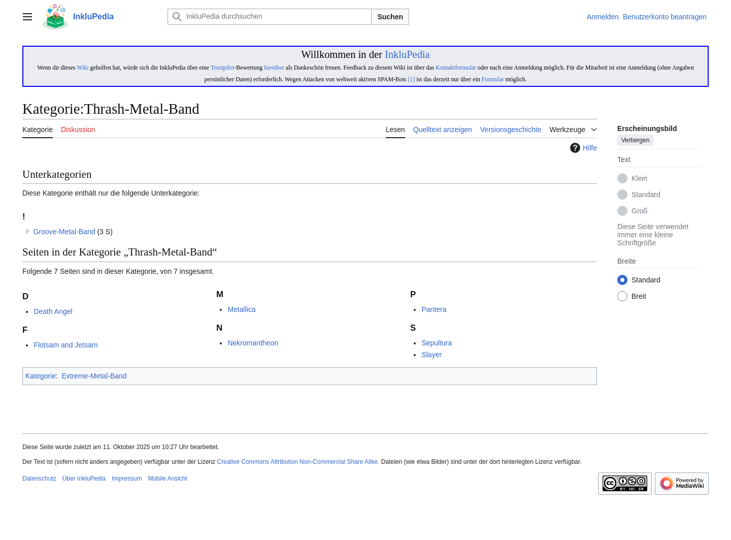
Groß (640, 211)
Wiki (82, 67)
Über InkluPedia (84, 478)
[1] (411, 79)
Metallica (241, 309)
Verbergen (635, 140)
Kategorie (40, 376)
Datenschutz (39, 478)
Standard (646, 195)
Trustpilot (222, 67)
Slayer (431, 355)
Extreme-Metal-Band (93, 376)
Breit (639, 297)
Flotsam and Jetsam (65, 345)
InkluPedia (407, 54)
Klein (639, 179)
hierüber (274, 67)
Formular (493, 79)
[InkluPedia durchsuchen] (270, 17)
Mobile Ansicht (167, 478)
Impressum (127, 478)
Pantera (433, 309)
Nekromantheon (252, 343)
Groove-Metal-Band (64, 232)
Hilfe (582, 148)
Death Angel (53, 311)
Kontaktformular (456, 67)
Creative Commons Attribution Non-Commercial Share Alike (297, 461)
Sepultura (436, 343)
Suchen (390, 17)
